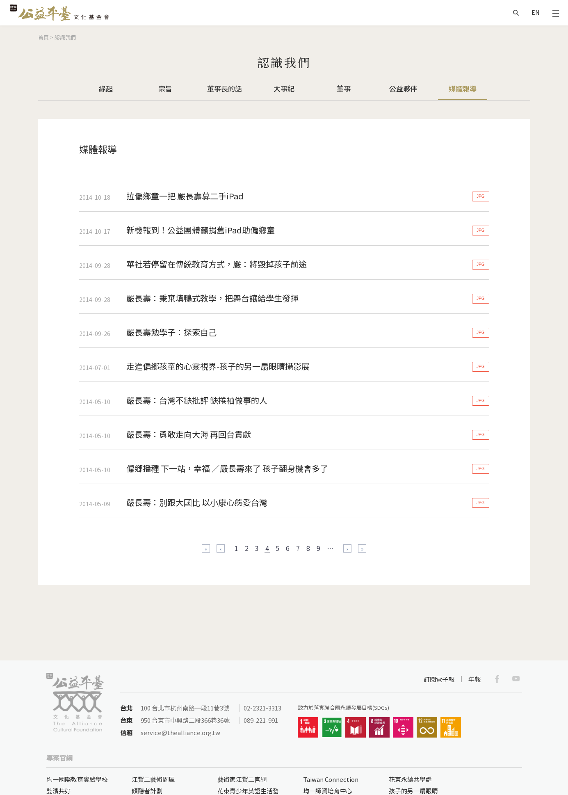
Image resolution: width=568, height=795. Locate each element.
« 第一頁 (206, 548)
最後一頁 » (362, 548)
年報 (474, 679)
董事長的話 (224, 88)
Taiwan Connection (330, 779)
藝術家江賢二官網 (242, 779)
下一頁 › (347, 548)
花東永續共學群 (410, 779)
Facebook (497, 679)
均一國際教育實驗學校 (77, 779)
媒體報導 (463, 88)
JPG (480, 196)
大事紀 (284, 88)
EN (535, 12)
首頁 (43, 37)
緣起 (106, 88)
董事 (344, 88)
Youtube (516, 679)
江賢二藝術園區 (153, 779)
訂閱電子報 (439, 679)
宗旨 (165, 88)
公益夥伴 (403, 88)
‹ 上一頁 (221, 548)
